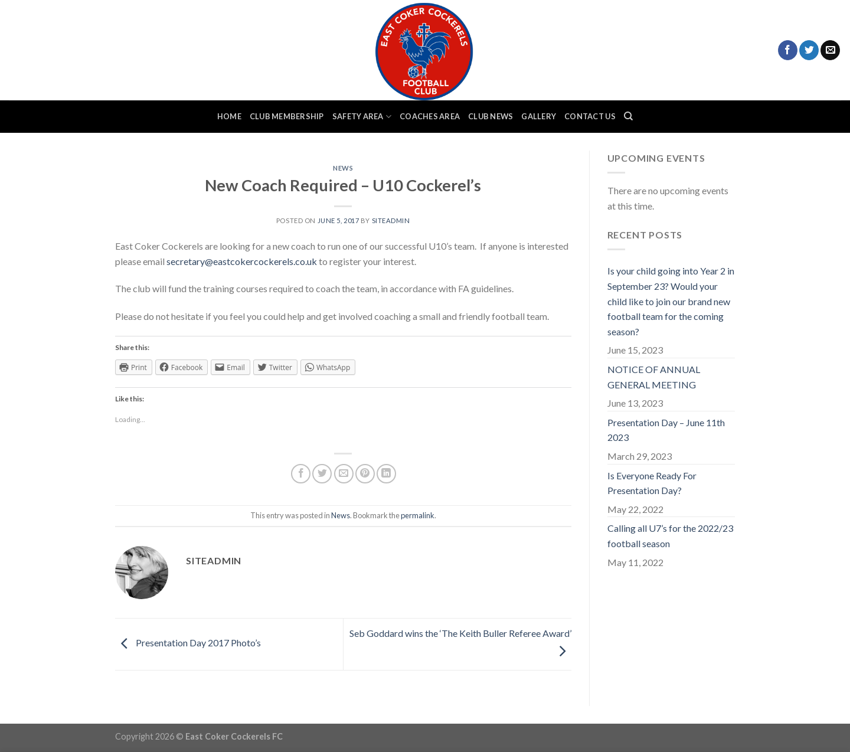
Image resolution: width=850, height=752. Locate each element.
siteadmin (391, 220)
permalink (417, 515)
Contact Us (590, 116)
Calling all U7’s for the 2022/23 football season (670, 535)
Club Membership (287, 116)
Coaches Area (430, 116)
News (343, 168)
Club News (490, 116)
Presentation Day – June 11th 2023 (666, 430)
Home (229, 116)
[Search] (628, 116)
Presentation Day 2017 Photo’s (188, 643)
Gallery (538, 116)
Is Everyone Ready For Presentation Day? (652, 483)
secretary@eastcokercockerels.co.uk (242, 261)
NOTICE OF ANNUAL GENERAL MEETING (653, 377)
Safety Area (361, 116)
